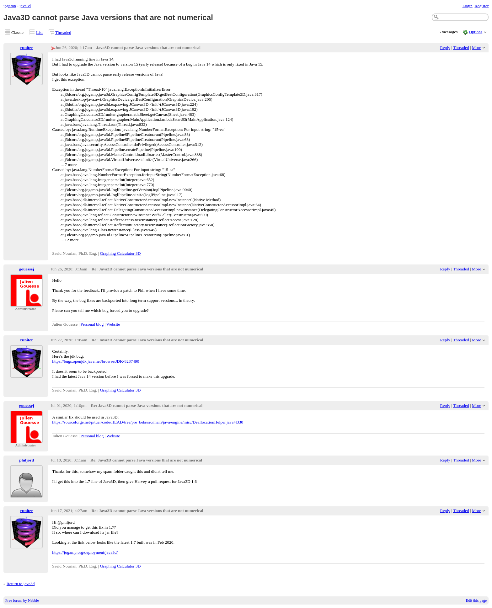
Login (468, 5)
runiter (26, 47)
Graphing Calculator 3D (120, 253)
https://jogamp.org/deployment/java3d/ (85, 552)
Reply (445, 47)
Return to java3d (21, 583)
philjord (26, 460)
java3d (25, 5)
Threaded (63, 32)
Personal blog (92, 324)
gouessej (26, 269)
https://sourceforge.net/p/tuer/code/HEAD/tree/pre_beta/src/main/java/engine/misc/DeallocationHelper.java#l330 (147, 422)
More (476, 47)
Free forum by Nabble (22, 600)
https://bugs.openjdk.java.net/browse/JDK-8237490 (95, 361)
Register (481, 5)
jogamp (9, 5)
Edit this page (476, 600)
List (39, 32)
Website (113, 324)
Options (476, 31)
